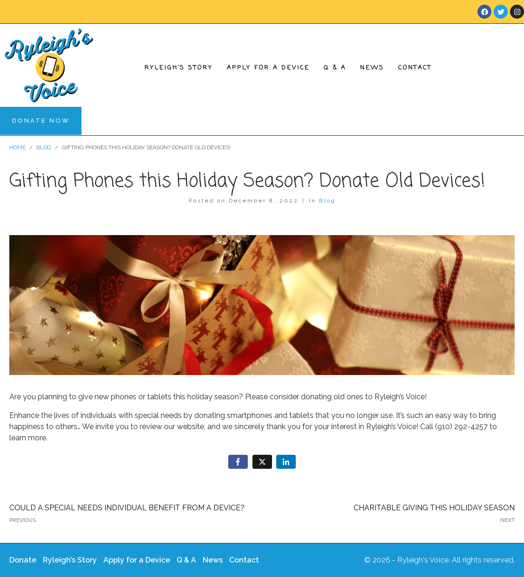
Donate (22, 560)
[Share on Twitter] (262, 462)
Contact (415, 67)
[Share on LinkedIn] (286, 462)
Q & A (335, 67)
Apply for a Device (268, 67)
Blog (327, 200)
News (372, 67)
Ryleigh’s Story (178, 67)
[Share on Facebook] (238, 462)
